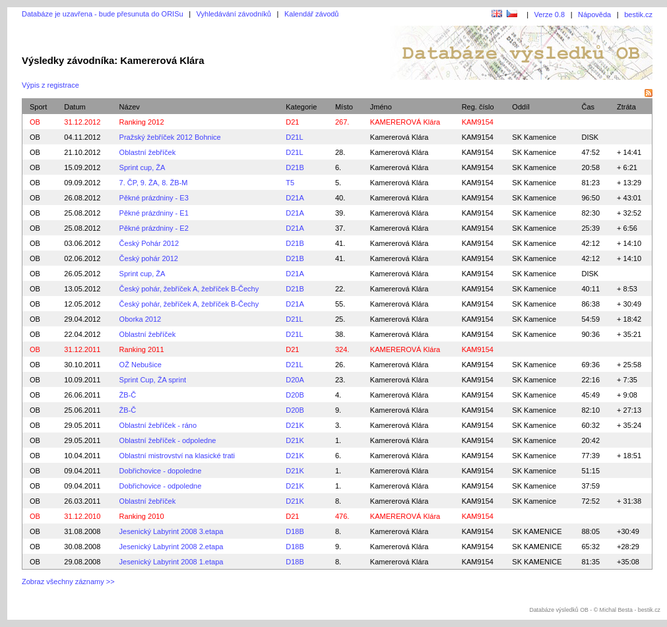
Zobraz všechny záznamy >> (68, 581)
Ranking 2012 (141, 122)
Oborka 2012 (140, 319)
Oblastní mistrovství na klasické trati (177, 456)
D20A (295, 380)
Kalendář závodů (311, 14)
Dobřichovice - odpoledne (160, 486)
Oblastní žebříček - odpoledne (167, 440)
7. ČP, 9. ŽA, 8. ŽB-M (153, 183)
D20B (295, 395)
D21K (295, 425)
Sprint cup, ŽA (142, 167)
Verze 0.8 (549, 14)
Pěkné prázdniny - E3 (154, 198)
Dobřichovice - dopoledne (160, 471)
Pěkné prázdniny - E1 (154, 213)
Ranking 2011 (141, 349)
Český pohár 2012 (148, 258)
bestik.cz (638, 14)
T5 (290, 183)
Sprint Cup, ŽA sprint (153, 380)
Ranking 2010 (141, 516)
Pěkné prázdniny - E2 (154, 228)
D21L (294, 137)
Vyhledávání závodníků (234, 14)
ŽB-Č (128, 395)
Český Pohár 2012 (149, 243)
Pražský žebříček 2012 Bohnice (170, 137)
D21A (295, 198)
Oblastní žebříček (147, 152)
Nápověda (594, 14)
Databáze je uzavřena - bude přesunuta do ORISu (102, 14)
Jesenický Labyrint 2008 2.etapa (171, 547)
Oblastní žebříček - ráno (158, 425)
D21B (295, 167)
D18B (295, 531)
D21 (292, 122)
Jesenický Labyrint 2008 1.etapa (171, 562)
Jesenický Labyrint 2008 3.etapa (171, 531)
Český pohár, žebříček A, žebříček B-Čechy (189, 289)
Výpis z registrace (50, 85)
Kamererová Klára (399, 137)
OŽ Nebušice (140, 365)
